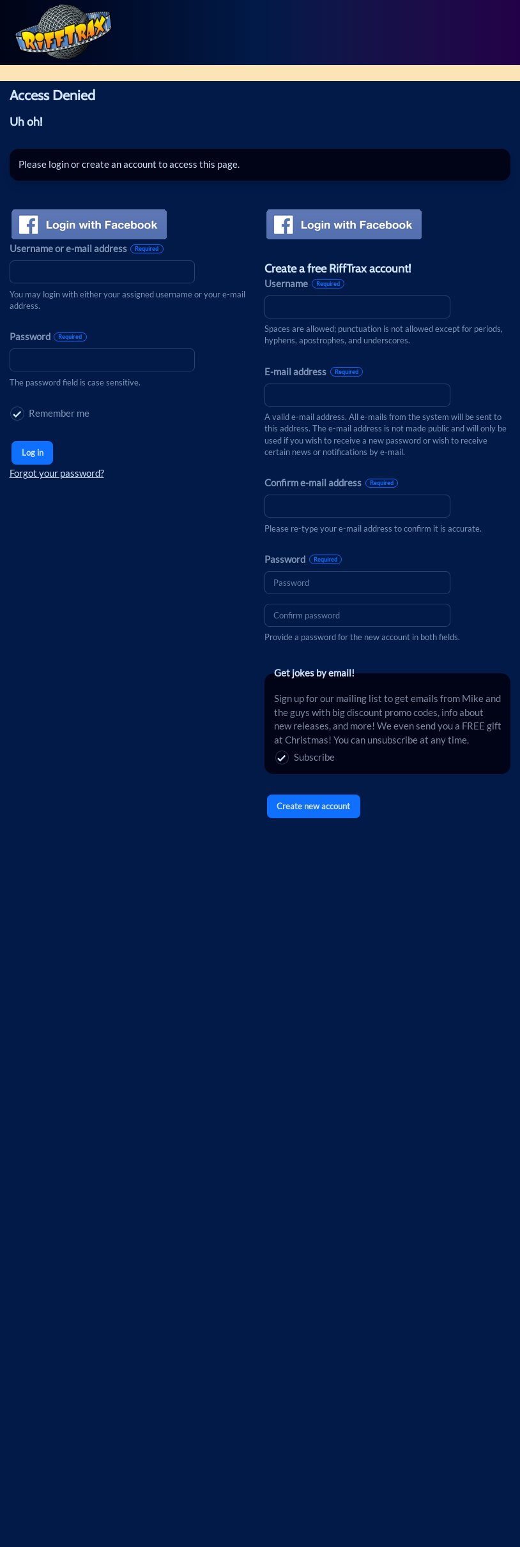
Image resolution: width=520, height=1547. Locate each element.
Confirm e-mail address (331, 482)
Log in (32, 452)
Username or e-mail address (87, 248)
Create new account (313, 806)
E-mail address (313, 371)
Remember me (49, 414)
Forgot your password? (57, 473)
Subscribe (305, 758)
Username (304, 283)
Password (48, 336)
